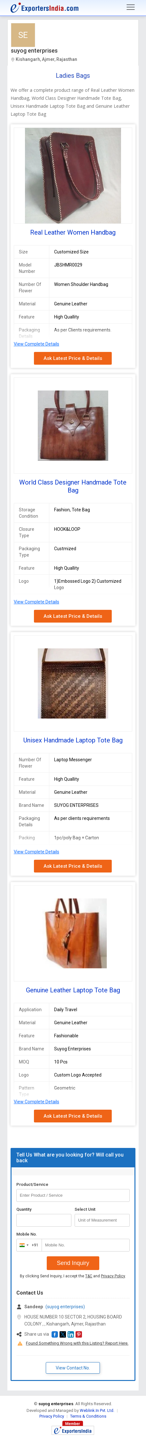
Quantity (23, 1209)
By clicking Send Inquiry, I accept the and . (73, 1276)
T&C (88, 1276)
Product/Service (32, 1184)
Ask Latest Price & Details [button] (73, 358)
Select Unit (85, 1209)
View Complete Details (36, 344)
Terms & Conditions (88, 1416)
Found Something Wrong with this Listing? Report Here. (77, 1343)
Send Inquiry (73, 1263)
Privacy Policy (113, 1276)
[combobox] (27, 1245)
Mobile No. (26, 1234)
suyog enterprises (34, 50)
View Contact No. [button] (73, 1367)
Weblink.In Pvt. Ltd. (97, 1410)
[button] (55, 1334)
